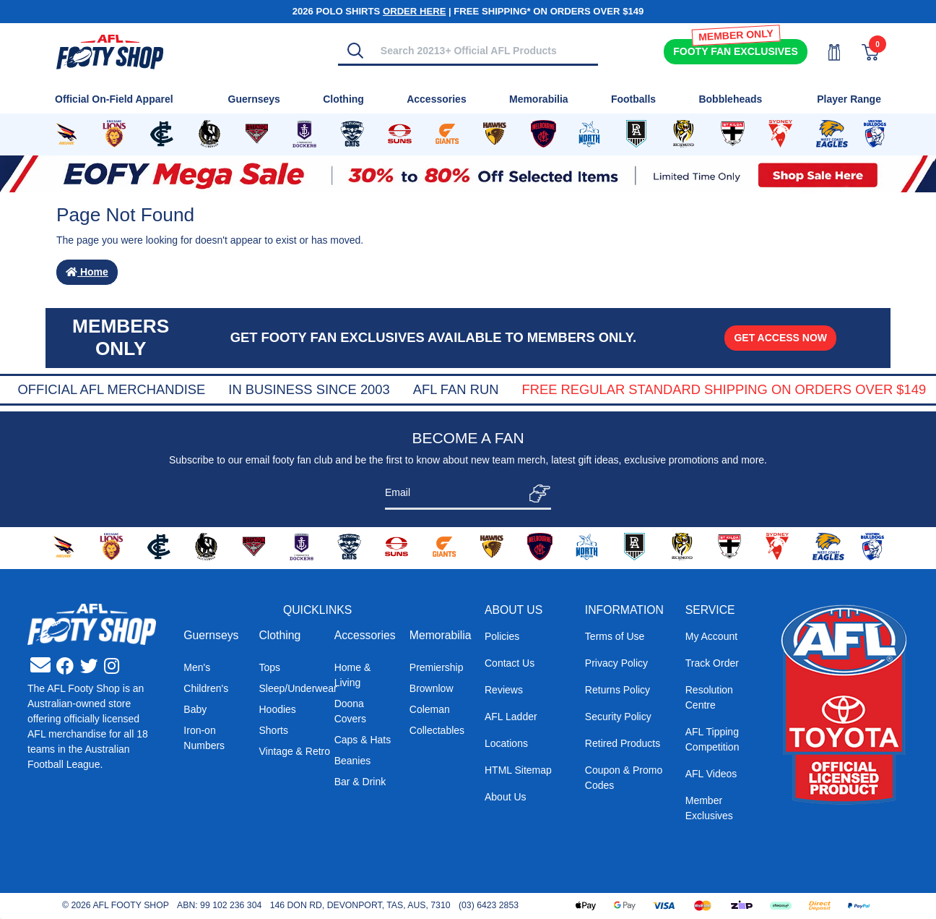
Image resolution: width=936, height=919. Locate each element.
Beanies (352, 760)
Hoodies (277, 709)
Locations (506, 743)
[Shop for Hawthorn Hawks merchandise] (495, 134)
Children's (205, 688)
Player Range (849, 99)
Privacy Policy (616, 663)
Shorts (273, 730)
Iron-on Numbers (204, 737)
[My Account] (825, 52)
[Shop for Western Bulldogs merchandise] (875, 134)
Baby (195, 709)
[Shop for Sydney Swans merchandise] (780, 134)
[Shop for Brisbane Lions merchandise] (114, 134)
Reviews (504, 690)
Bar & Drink (360, 781)
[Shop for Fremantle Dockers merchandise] (304, 134)
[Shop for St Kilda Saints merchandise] (732, 134)
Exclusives (735, 51)
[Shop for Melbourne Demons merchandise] (543, 134)
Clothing (279, 635)
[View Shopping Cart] (862, 52)
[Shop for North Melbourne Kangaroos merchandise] (589, 134)
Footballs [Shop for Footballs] (633, 99)
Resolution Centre (709, 697)
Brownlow (432, 688)
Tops (269, 667)
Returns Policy (617, 690)
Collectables (437, 730)
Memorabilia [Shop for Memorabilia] (538, 99)
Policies (502, 636)
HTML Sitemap (518, 770)
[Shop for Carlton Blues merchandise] (162, 134)
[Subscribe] (535, 493)
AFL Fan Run (655, 389)
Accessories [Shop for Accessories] (437, 99)
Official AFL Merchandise (310, 389)
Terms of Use (614, 636)
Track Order (712, 663)
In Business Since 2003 (508, 389)
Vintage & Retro (294, 751)
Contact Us (509, 663)
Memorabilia (441, 635)
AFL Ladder (511, 716)
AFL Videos (711, 773)
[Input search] (485, 50)
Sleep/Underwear (298, 688)
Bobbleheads (730, 99)
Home (87, 272)
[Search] (355, 51)
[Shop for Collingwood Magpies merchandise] (209, 134)
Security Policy (618, 716)
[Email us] (40, 665)
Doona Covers (350, 711)
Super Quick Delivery (113, 389)
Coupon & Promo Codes (623, 777)
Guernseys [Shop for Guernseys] (254, 99)
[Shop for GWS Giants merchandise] (447, 134)
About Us (505, 797)
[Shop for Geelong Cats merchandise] (352, 134)
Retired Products (622, 743)
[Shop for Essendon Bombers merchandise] (257, 134)
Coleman (430, 709)
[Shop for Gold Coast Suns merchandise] (399, 134)
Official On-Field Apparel (114, 99)
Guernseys (210, 635)
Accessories (365, 635)
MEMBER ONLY (735, 35)
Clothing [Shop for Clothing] (343, 99)
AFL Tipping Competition (712, 739)
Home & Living (352, 675)
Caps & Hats (362, 739)
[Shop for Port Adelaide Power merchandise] (636, 134)
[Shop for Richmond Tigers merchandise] (683, 134)
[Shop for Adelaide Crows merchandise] (66, 134)
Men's (196, 667)
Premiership (437, 667)
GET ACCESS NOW (780, 337)
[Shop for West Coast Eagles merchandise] (832, 134)
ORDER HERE (414, 11)
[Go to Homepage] (109, 50)
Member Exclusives (709, 808)
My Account (711, 636)
